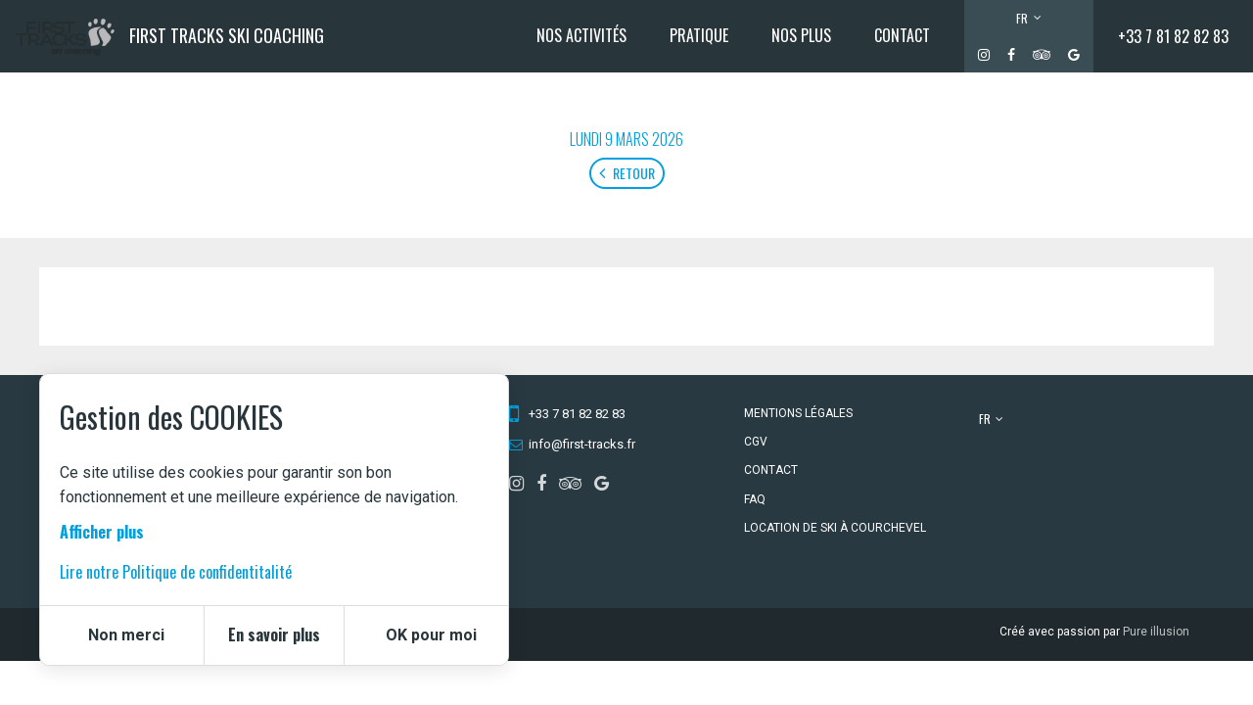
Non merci (126, 635)
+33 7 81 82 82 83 (1173, 36)
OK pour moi (431, 635)
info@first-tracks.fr (582, 444)
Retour (627, 173)
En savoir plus (274, 634)
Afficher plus (102, 531)
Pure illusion (1156, 631)
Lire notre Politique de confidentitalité (176, 572)
